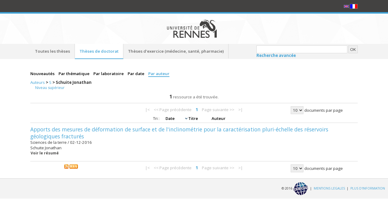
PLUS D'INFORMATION (367, 188)
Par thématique (74, 73)
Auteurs (38, 82)
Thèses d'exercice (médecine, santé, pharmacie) (176, 51)
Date (171, 118)
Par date (136, 73)
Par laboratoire (109, 73)
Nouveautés (42, 73)
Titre (193, 118)
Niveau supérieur (50, 87)
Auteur (219, 118)
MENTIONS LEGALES (329, 188)
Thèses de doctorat (99, 51)
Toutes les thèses (52, 51)
